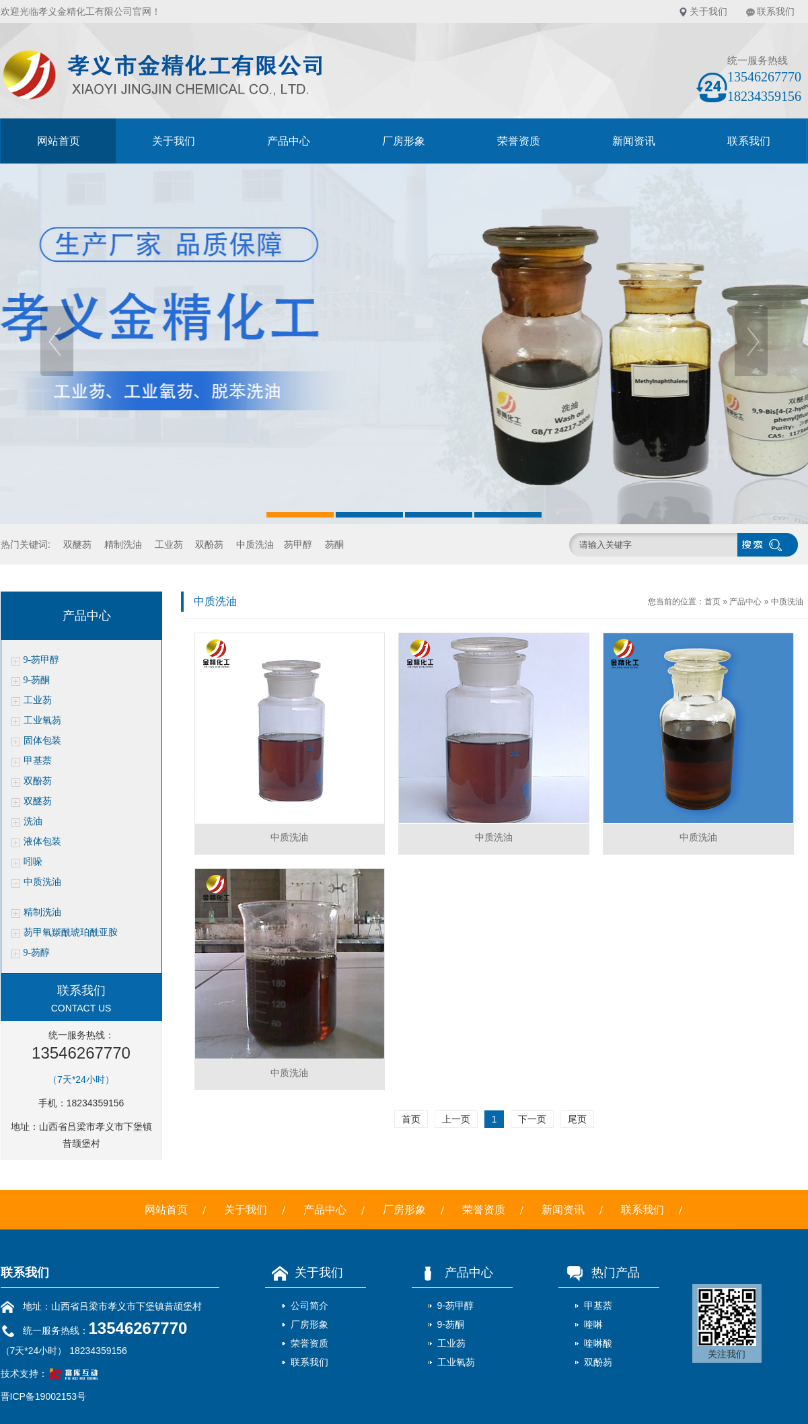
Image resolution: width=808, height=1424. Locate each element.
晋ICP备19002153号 (44, 1396)
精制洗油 (123, 544)
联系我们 (776, 11)
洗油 (33, 821)
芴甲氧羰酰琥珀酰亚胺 (71, 932)
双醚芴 (77, 544)
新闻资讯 (633, 141)
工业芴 (169, 544)
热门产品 (599, 1272)
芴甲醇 (298, 544)
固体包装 (42, 741)
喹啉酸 (598, 1343)
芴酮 (334, 544)
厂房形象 (403, 141)
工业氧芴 (42, 720)
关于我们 (708, 11)
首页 (712, 601)
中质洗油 (255, 544)
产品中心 (288, 141)
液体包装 (42, 841)
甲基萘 (38, 761)
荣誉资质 (518, 141)
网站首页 (58, 141)
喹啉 (593, 1324)
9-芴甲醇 (42, 660)
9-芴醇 (37, 953)
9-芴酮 (37, 680)
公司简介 (309, 1305)
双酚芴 (209, 544)
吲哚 (33, 862)
